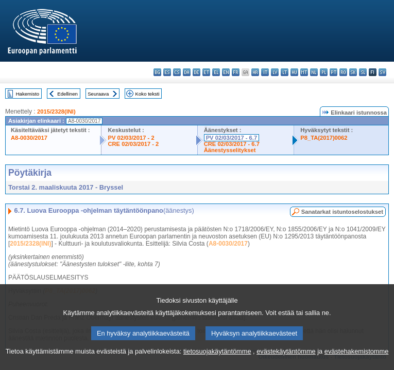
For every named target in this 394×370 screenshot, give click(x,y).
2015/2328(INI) (56, 111)
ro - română (343, 72)
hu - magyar (294, 72)
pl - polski (324, 72)
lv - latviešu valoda (275, 72)
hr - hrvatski (255, 72)
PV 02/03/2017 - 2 (131, 138)
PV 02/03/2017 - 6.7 (232, 138)
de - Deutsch (196, 72)
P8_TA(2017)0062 (323, 138)
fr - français (235, 72)
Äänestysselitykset (230, 150)
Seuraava (98, 94)
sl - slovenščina (363, 72)
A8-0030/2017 (29, 138)
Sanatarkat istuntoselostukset (342, 212)
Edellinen (67, 94)
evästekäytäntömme (286, 360)
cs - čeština (177, 72)
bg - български (157, 72)
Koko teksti (147, 94)
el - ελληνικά (216, 72)
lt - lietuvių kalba (284, 72)
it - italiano (265, 72)
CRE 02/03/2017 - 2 (133, 144)
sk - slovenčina (353, 72)
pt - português (333, 72)
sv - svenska (382, 72)
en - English (226, 72)
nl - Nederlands (314, 72)
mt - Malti (304, 72)
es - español (167, 72)
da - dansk (187, 72)
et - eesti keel (206, 72)
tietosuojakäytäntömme (217, 360)
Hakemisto (27, 94)
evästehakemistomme (356, 360)
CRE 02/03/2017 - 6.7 (232, 144)
